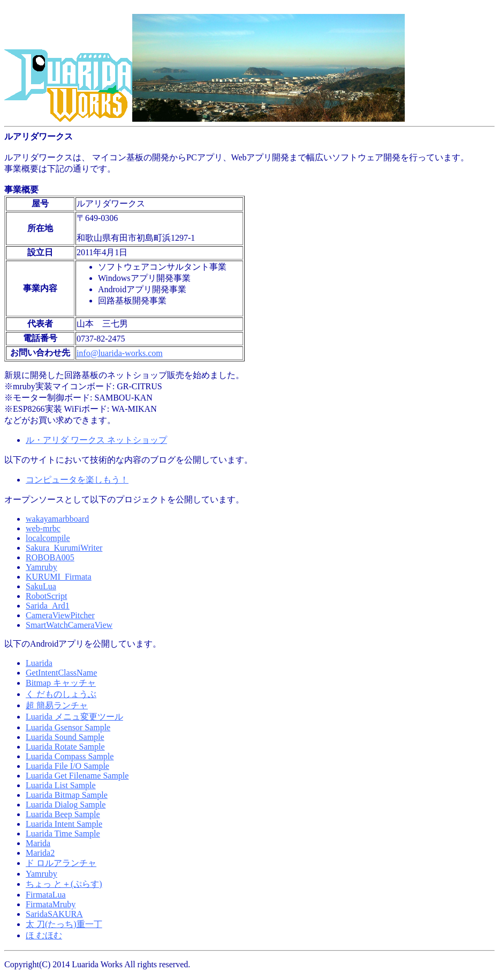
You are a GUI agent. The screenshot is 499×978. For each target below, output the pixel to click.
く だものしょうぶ (61, 694)
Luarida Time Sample (63, 833)
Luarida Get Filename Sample (77, 775)
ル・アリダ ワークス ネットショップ (96, 439)
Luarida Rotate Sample (65, 746)
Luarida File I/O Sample (67, 765)
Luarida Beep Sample (63, 814)
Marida (38, 843)
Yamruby (41, 873)
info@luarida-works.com (120, 353)
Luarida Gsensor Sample (68, 727)
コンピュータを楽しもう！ (77, 479)
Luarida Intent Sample (64, 823)
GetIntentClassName (61, 672)
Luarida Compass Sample (70, 756)
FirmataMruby (50, 904)
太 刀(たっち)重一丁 (64, 924)
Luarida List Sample (61, 785)
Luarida (39, 663)
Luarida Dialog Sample (65, 804)
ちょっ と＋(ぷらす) (64, 883)
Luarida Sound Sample (65, 737)
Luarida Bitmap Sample (67, 794)
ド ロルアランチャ (61, 863)
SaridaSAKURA (54, 913)
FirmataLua (46, 894)
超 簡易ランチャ (57, 705)
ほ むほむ (44, 935)
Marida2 (40, 852)
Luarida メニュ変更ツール (74, 716)
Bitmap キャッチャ (61, 682)
